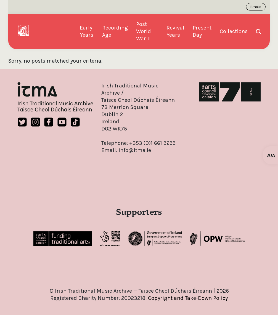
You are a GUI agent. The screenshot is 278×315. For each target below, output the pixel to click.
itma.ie (255, 7)
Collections (234, 31)
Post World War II (143, 31)
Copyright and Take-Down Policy (188, 298)
